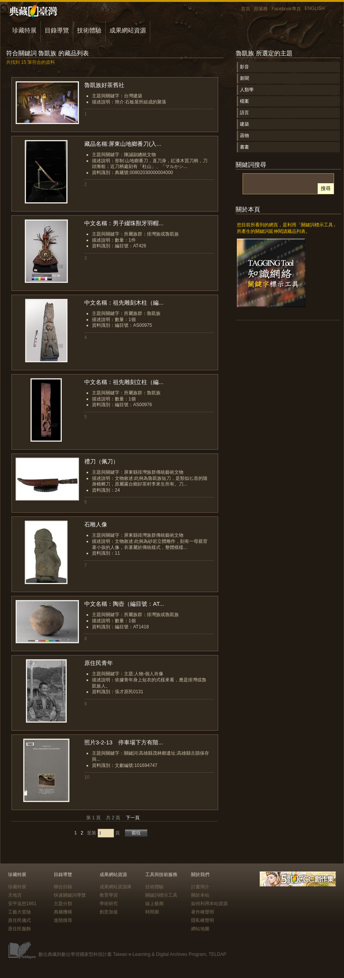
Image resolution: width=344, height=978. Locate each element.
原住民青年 (98, 663)
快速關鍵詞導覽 (70, 895)
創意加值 (109, 912)
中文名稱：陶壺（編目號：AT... (124, 603)
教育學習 (109, 895)
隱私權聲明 (202, 920)
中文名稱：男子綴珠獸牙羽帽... (124, 223)
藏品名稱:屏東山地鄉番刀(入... (122, 143)
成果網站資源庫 (116, 886)
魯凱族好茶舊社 (104, 85)
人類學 (247, 89)
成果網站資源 (127, 30)
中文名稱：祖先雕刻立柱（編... (124, 382)
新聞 (244, 78)
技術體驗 (89, 30)
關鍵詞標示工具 (161, 895)
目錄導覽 (57, 30)
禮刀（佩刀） (101, 461)
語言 (244, 112)
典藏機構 (63, 912)
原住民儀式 (19, 920)
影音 (244, 66)
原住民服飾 (19, 928)
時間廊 (152, 912)
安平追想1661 (22, 903)
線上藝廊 (154, 903)
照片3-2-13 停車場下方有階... (123, 742)
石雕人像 (95, 524)
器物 (244, 135)
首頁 (245, 8)
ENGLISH (315, 8)
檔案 (244, 101)
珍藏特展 (24, 30)
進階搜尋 (63, 920)
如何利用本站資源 (209, 903)
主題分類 (63, 903)
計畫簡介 (200, 886)
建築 (244, 124)
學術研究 (109, 903)
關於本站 (200, 895)
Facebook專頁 (286, 8)
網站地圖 (200, 928)
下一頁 (133, 817)
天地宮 (15, 895)
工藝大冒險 (19, 912)
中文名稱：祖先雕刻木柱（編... (124, 302)
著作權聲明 (202, 912)
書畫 (244, 147)
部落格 (261, 8)
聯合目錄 (63, 886)
